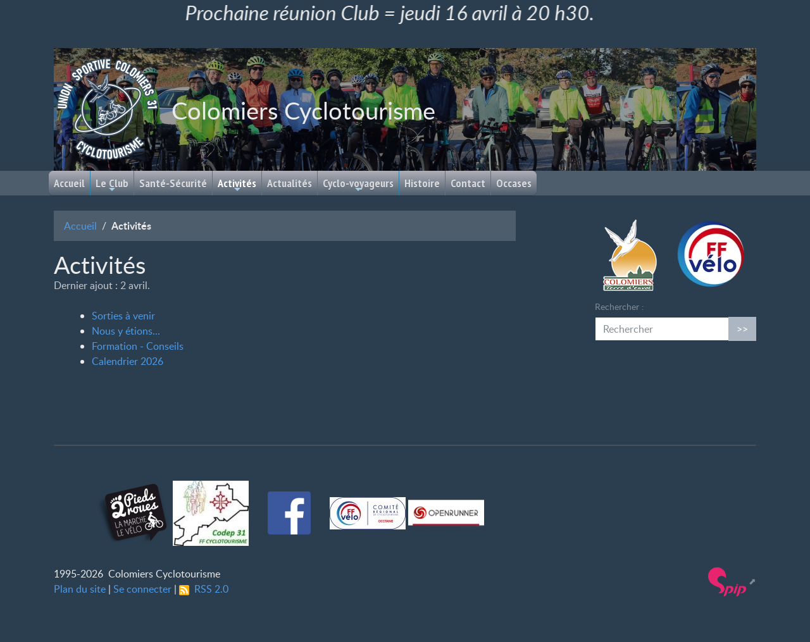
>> (742, 329)
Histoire (422, 183)
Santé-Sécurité (173, 183)
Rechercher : (619, 306)
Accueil (69, 183)
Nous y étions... (126, 331)
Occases (514, 183)
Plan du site (80, 589)
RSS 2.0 (203, 589)
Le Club (112, 185)
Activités (237, 185)
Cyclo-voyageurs (358, 185)
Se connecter (142, 589)
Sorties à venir (123, 316)
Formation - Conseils (138, 346)
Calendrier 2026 (127, 361)
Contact (468, 183)
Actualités (289, 183)
